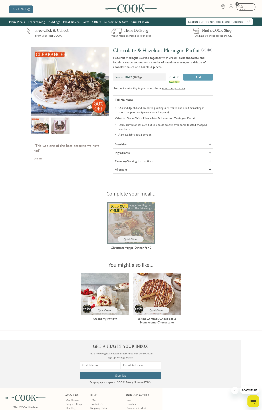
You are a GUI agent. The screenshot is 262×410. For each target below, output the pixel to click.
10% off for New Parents (140, 363)
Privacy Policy (36, 401)
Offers (97, 22)
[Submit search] (249, 22)
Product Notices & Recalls (104, 371)
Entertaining (36, 22)
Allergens (121, 169)
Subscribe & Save (116, 22)
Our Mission (140, 22)
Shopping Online (99, 359)
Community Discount (138, 367)
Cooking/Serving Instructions (134, 161)
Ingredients (122, 153)
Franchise (131, 355)
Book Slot (21, 9)
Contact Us (96, 355)
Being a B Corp (74, 355)
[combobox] (219, 22)
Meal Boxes (71, 22)
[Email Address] (232, 369)
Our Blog (71, 359)
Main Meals (17, 22)
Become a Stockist (136, 359)
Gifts (85, 22)
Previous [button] (35, 81)
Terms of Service (88, 404)
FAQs (93, 351)
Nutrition (121, 144)
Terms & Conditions (17, 401)
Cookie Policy (52, 401)
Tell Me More (124, 100)
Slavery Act (66, 401)
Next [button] (104, 81)
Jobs (129, 351)
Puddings (54, 22)
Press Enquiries (98, 367)
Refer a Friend (134, 371)
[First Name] (193, 369)
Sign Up (212, 379)
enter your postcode (173, 88)
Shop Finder (72, 363)
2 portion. (146, 134)
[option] (70, 81)
